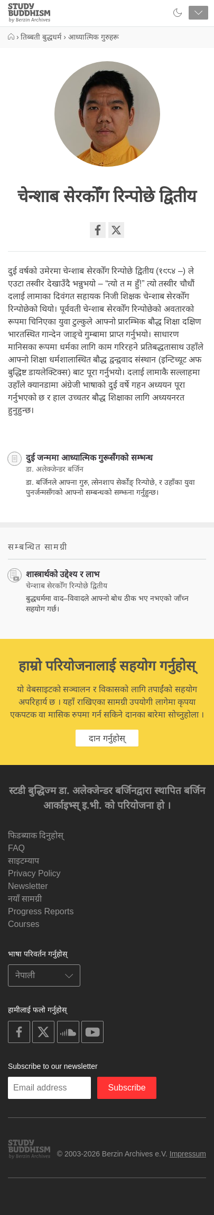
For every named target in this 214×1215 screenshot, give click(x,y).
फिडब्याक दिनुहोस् (35, 835)
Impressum (188, 1154)
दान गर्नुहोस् (107, 738)
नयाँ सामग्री (25, 898)
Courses (24, 924)
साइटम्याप (23, 860)
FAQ (16, 848)
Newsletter (28, 886)
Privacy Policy (34, 873)
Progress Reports (41, 911)
